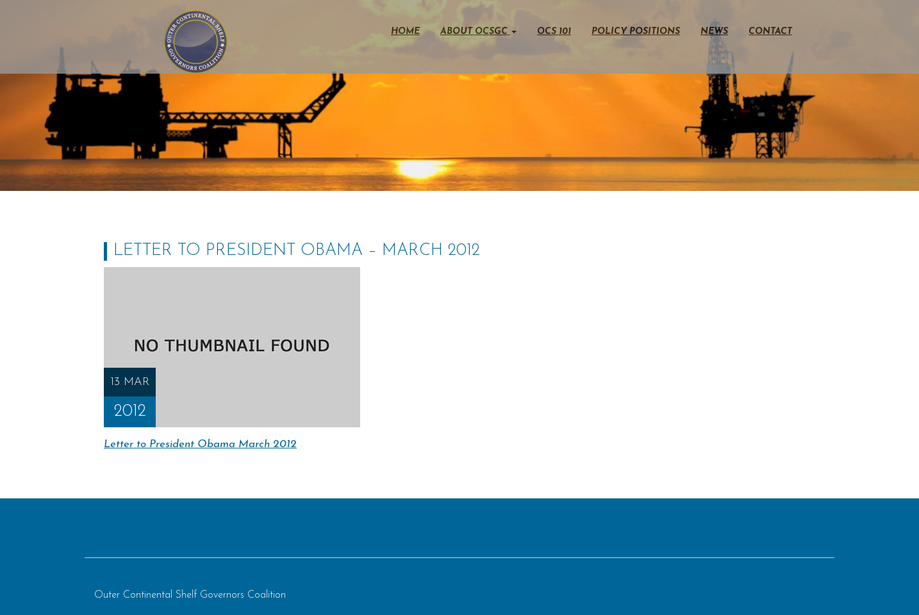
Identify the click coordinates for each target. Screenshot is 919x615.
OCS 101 (554, 32)
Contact (770, 32)
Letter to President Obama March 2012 (200, 444)
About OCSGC (478, 32)
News (714, 32)
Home (405, 32)
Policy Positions (636, 32)
